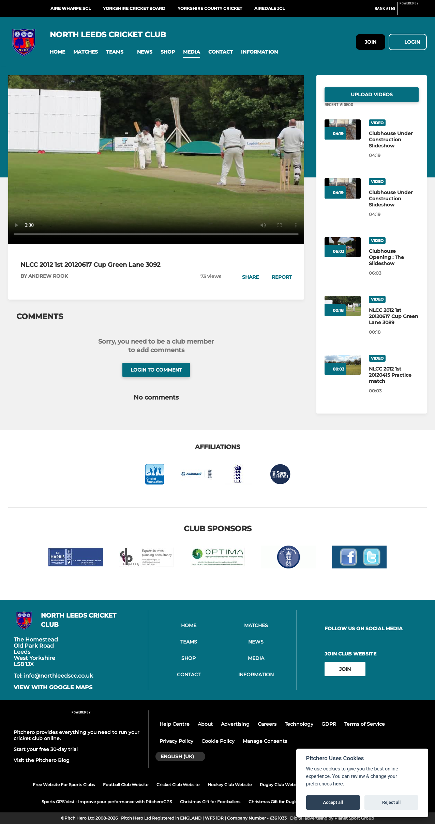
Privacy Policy (176, 741)
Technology (299, 724)
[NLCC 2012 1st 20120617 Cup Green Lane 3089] (394, 324)
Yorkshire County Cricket (210, 8)
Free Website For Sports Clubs (64, 784)
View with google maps (53, 687)
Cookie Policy (218, 741)
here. (338, 784)
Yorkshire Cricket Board (134, 8)
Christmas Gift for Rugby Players (282, 801)
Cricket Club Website (177, 784)
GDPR (328, 724)
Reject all (391, 802)
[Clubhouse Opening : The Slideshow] (394, 265)
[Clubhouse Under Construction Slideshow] (394, 148)
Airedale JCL (269, 8)
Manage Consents (265, 741)
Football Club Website (125, 784)
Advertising (235, 724)
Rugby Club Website (281, 784)
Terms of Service (364, 724)
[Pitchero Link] (413, 11)
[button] (57, 52)
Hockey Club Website (230, 784)
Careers (267, 724)
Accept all (333, 802)
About (205, 724)
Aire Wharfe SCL (70, 8)
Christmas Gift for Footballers (210, 801)
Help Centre (175, 724)
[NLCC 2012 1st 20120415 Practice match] (394, 383)
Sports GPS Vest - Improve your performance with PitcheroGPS (107, 801)
